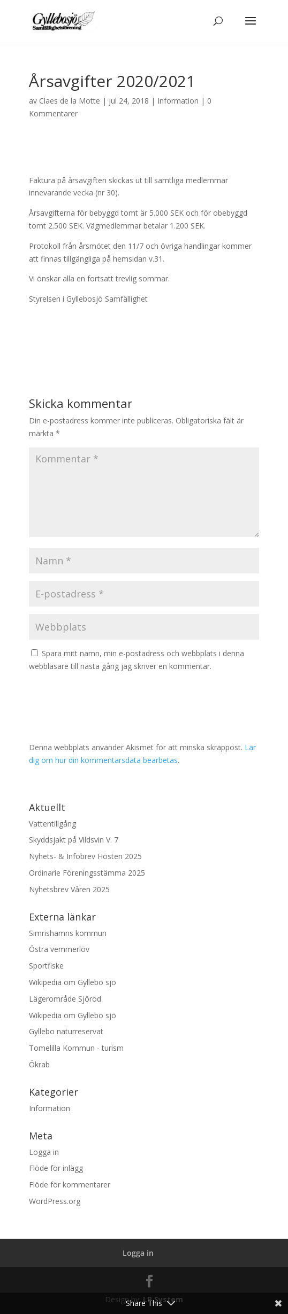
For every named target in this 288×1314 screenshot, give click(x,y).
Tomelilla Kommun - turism (76, 1048)
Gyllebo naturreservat (66, 1031)
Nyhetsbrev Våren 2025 (69, 889)
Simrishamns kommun (68, 933)
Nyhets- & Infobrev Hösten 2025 (85, 856)
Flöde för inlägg (56, 1168)
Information (178, 101)
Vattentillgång (52, 824)
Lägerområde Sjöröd (65, 999)
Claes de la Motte (69, 101)
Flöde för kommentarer (69, 1184)
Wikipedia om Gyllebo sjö (72, 982)
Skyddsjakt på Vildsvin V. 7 (73, 840)
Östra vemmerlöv (59, 949)
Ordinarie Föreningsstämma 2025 (87, 873)
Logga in (44, 1152)
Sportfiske (46, 966)
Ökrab (39, 1064)
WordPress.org (54, 1201)
